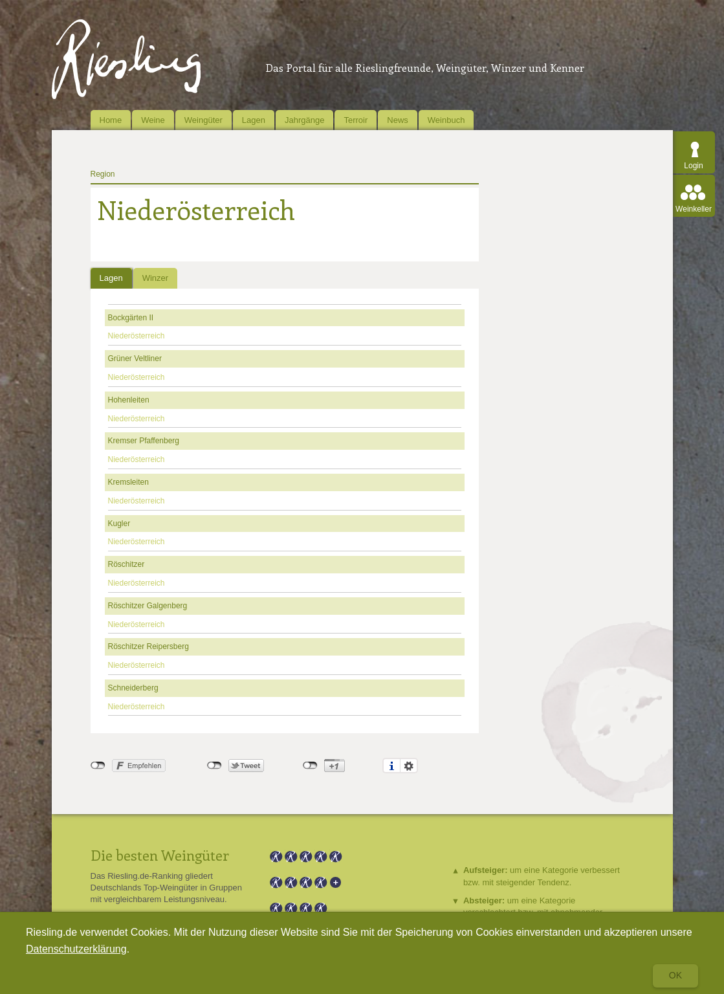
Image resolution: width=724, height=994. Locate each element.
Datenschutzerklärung (76, 949)
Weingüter (203, 120)
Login (693, 165)
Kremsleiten (128, 482)
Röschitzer (126, 564)
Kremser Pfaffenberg (144, 440)
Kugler (119, 523)
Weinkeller (693, 209)
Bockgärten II (131, 317)
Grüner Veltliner (135, 358)
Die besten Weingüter (160, 855)
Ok (675, 975)
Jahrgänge (304, 120)
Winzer (155, 278)
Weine (153, 120)
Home (111, 120)
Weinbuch (446, 120)
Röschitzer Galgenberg (148, 605)
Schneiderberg (133, 687)
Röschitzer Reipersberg (148, 646)
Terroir (355, 120)
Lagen (253, 120)
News (397, 120)
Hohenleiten (128, 399)
